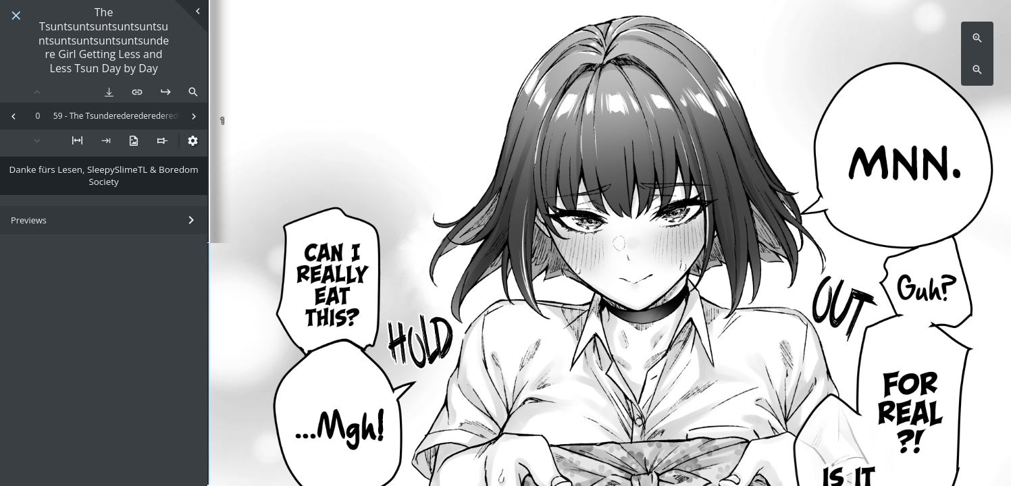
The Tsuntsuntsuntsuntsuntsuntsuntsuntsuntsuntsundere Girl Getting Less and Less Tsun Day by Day (103, 40)
